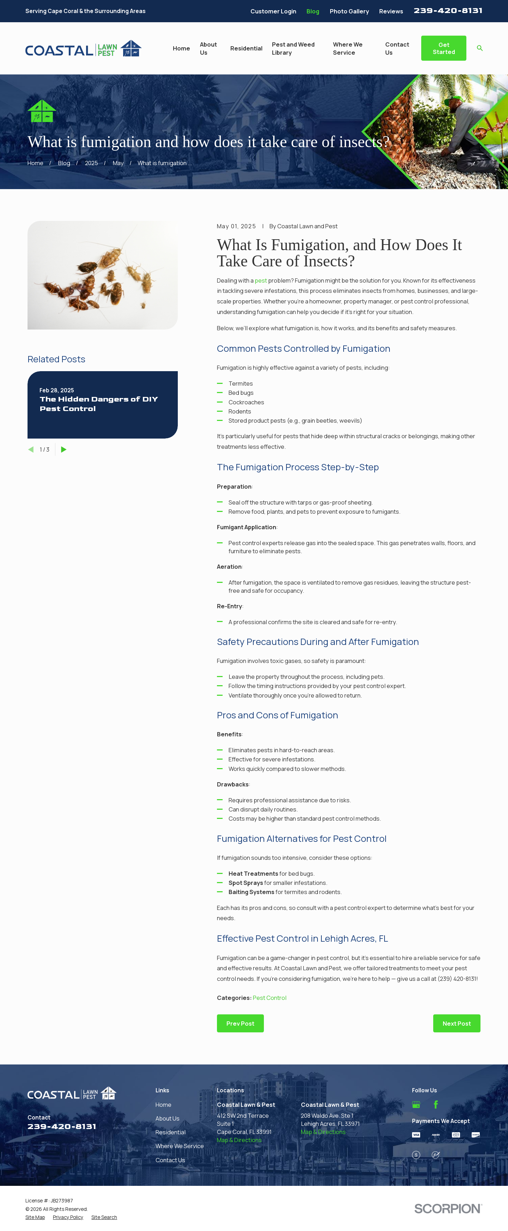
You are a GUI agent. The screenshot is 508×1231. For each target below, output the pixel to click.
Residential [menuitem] (246, 48)
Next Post (457, 1023)
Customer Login (273, 11)
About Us (168, 1118)
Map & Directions (239, 1140)
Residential (171, 1132)
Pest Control (269, 998)
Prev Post (240, 1023)
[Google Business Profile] (416, 1104)
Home (163, 1104)
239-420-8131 (448, 10)
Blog (313, 11)
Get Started (444, 48)
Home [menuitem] (181, 48)
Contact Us (170, 1160)
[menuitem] (35, 1217)
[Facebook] (436, 1104)
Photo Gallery (349, 11)
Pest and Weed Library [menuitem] (293, 48)
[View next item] (64, 449)
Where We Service (180, 1146)
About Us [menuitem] (208, 48)
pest (261, 280)
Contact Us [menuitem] (397, 48)
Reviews (391, 11)
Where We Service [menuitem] (348, 48)
